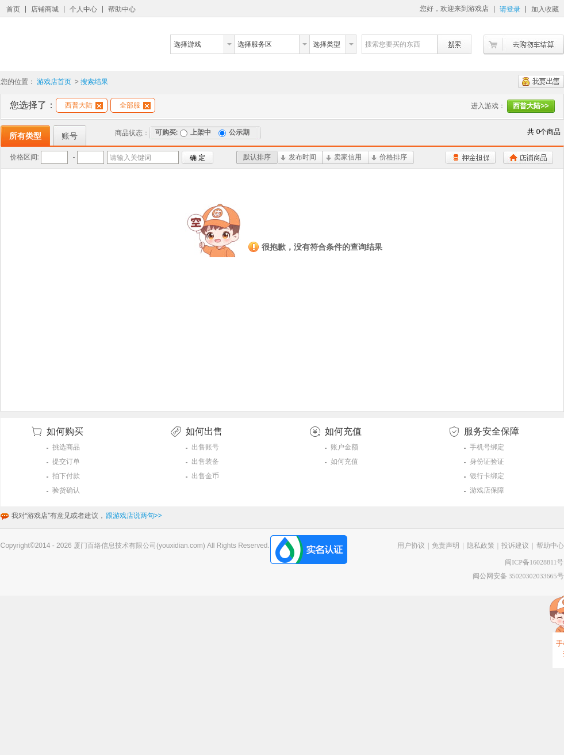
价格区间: (24, 157)
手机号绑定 (487, 447)
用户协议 (411, 546)
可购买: (166, 132)
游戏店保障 (487, 490)
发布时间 (298, 157)
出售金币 (205, 476)
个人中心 (83, 9)
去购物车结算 (524, 45)
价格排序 (389, 157)
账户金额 (344, 447)
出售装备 (205, 461)
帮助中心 (122, 9)
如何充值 (344, 461)
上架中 (195, 132)
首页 (13, 9)
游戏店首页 (54, 82)
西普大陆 (84, 105)
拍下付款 (66, 476)
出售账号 (205, 447)
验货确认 (66, 490)
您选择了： (33, 105)
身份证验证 (487, 461)
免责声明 (445, 546)
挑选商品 (66, 447)
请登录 (510, 9)
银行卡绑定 (487, 476)
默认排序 (257, 157)
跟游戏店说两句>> (134, 516)
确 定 (197, 158)
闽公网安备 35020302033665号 (518, 576)
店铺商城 (45, 9)
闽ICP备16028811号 (534, 562)
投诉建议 (515, 546)
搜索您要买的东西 (392, 44)
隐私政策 (480, 546)
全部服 (135, 105)
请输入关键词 (130, 158)
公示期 (234, 132)
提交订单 (66, 461)
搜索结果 (94, 82)
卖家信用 (344, 157)
